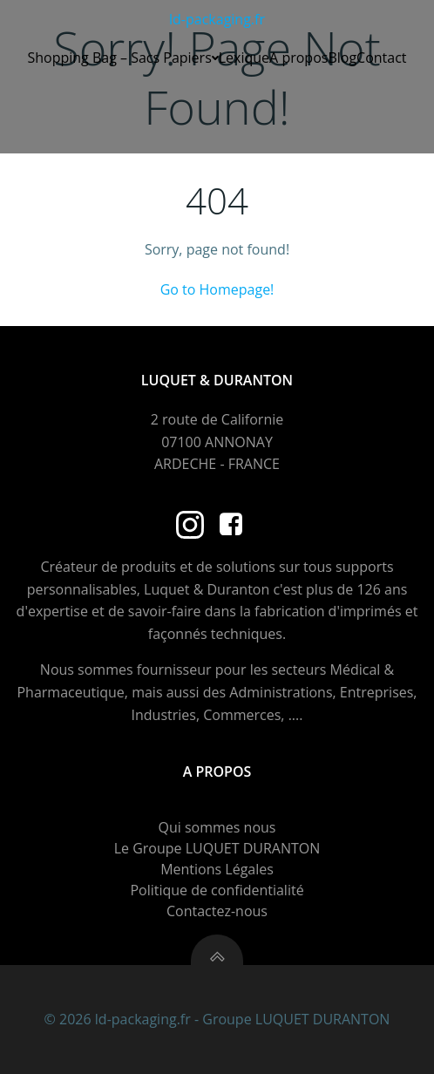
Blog (342, 57)
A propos (298, 57)
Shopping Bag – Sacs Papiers (122, 57)
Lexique (244, 57)
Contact (381, 57)
